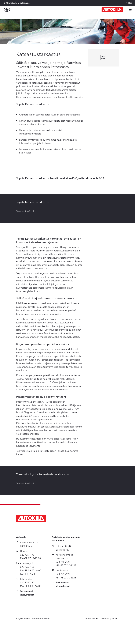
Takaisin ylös (108, 618)
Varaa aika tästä (25, 211)
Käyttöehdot (23, 618)
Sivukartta (91, 618)
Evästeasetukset (41, 618)
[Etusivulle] (112, 9)
